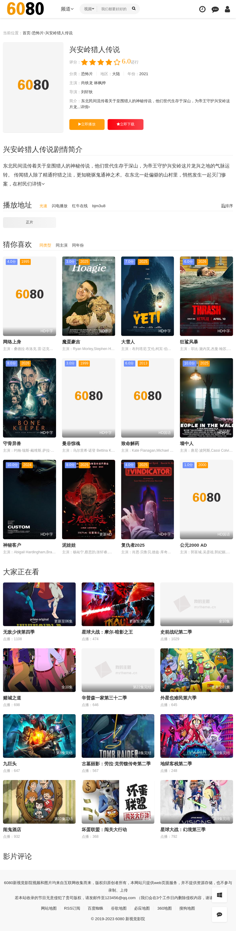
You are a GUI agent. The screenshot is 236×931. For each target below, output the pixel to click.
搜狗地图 (190, 907)
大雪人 (128, 341)
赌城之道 (12, 697)
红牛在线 (82, 205)
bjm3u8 (102, 205)
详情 (99, 107)
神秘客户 (12, 544)
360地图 (167, 907)
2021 (148, 74)
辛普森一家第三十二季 (104, 697)
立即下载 (125, 124)
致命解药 (130, 443)
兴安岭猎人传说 (63, 32)
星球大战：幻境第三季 (183, 828)
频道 (67, 8)
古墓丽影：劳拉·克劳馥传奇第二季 (116, 763)
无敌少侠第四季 (19, 631)
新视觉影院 (23, 882)
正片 (29, 222)
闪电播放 (60, 205)
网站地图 (45, 907)
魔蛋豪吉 (71, 341)
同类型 (45, 244)
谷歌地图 (118, 907)
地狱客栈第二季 (176, 763)
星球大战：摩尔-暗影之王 (107, 631)
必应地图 (143, 907)
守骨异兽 (12, 443)
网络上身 (12, 341)
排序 (226, 205)
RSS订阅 (69, 907)
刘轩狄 (88, 92)
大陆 (119, 74)
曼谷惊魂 (71, 443)
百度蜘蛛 (94, 907)
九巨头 (10, 763)
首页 (28, 32)
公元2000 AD (193, 544)
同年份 (80, 244)
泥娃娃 (69, 544)
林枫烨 (102, 83)
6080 (8, 882)
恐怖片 (40, 32)
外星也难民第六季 (178, 697)
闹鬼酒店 (12, 828)
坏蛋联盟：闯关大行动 (104, 828)
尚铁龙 (88, 83)
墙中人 (187, 443)
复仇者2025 (133, 544)
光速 (43, 205)
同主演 (63, 244)
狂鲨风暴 (189, 341)
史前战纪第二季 (176, 631)
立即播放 (87, 124)
